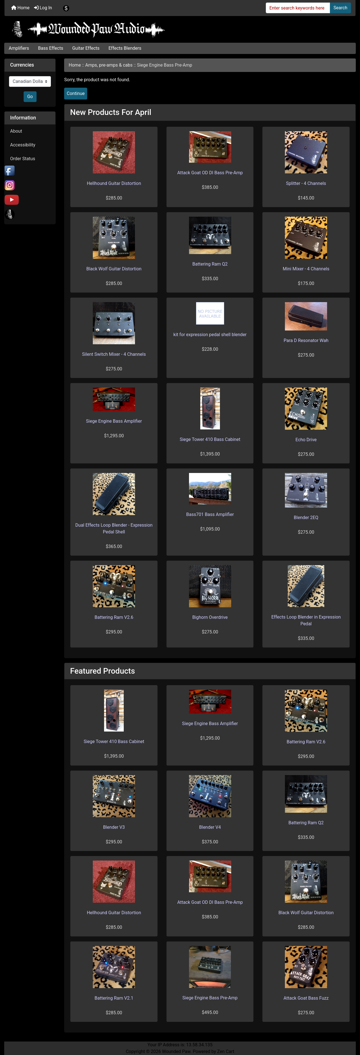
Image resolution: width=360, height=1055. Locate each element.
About (16, 131)
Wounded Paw (176, 1051)
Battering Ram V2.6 (113, 617)
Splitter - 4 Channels (306, 183)
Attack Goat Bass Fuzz (306, 998)
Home (20, 7)
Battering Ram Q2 (210, 264)
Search (340, 7)
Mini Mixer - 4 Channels (306, 268)
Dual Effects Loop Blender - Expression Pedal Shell (114, 528)
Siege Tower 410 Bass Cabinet (210, 439)
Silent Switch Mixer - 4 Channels (114, 354)
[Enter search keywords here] (298, 8)
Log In (43, 7)
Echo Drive (306, 439)
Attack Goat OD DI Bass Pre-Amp (210, 172)
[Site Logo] (180, 29)
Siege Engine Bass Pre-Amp (210, 997)
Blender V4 (210, 827)
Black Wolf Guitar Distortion (113, 268)
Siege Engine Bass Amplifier (114, 421)
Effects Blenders (125, 48)
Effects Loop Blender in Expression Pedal (306, 620)
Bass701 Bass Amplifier (210, 514)
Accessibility (22, 145)
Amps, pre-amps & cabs (108, 65)
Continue (76, 93)
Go (30, 96)
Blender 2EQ (306, 517)
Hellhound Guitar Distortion (114, 183)
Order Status (22, 158)
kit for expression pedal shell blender (210, 334)
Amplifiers (19, 48)
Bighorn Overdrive (210, 617)
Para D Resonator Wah (306, 340)
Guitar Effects (86, 48)
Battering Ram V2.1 (113, 998)
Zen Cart (225, 1051)
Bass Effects (50, 48)
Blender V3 (114, 827)
